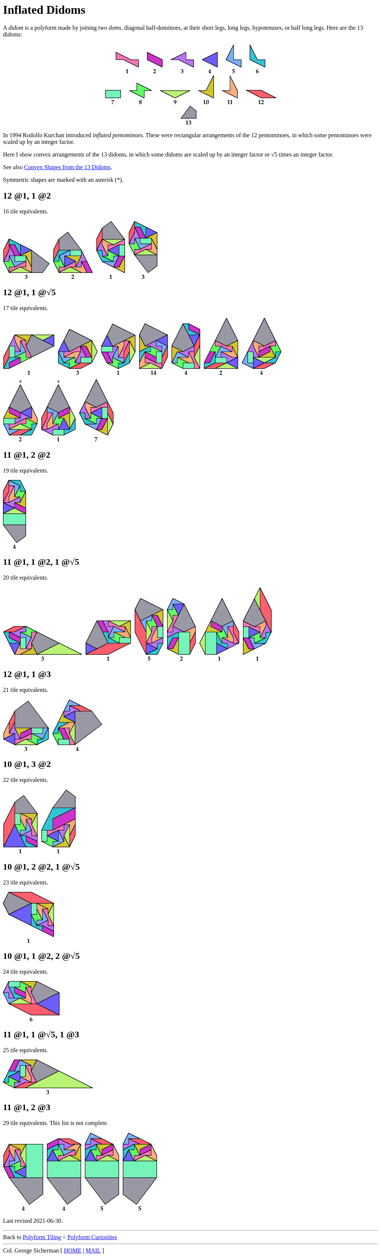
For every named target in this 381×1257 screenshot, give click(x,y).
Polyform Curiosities (92, 1237)
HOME (72, 1250)
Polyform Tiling (42, 1237)
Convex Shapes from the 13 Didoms (67, 167)
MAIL (93, 1250)
